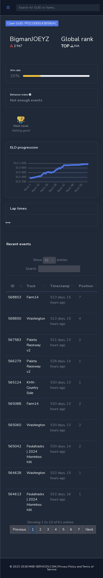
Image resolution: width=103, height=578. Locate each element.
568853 (14, 297)
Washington (36, 318)
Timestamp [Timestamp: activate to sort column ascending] (60, 286)
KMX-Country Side (32, 387)
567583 (14, 339)
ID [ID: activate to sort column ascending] (12, 286)
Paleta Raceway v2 (34, 345)
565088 (14, 403)
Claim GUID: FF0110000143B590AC (32, 23)
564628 (14, 472)
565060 (14, 425)
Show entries (50, 260)
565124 (14, 382)
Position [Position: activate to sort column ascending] (86, 286)
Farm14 (33, 297)
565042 (14, 446)
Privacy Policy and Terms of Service (70, 568)
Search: (53, 268)
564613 (14, 494)
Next (89, 529)
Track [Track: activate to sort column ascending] (31, 286)
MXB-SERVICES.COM (42, 567)
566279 (14, 361)
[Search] (58, 7)
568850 (14, 318)
